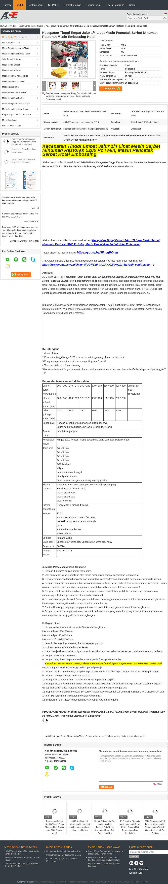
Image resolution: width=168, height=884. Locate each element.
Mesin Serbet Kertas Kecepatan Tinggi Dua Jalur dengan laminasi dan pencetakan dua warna (24, 142)
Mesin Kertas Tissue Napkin (31, 26)
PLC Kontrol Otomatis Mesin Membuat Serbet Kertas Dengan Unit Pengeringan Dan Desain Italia (130, 827)
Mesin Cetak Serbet (11, 65)
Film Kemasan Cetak (11, 125)
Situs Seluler (135, 873)
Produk (19, 5)
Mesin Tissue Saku (10, 87)
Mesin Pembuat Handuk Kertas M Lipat (63, 855)
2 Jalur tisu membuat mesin (132, 736)
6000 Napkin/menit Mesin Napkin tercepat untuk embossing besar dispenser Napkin (79, 825)
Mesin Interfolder (9, 120)
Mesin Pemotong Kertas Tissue (16, 48)
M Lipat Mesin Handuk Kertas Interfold (63, 851)
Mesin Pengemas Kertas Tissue (16, 54)
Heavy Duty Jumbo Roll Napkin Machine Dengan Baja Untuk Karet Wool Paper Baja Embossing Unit (104, 827)
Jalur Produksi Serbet (11, 59)
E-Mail (132, 868)
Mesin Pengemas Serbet (13, 98)
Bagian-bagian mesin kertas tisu (16, 114)
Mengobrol (112, 88)
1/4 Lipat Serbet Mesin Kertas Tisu (67, 736)
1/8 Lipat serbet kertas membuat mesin (101, 736)
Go (164, 18)
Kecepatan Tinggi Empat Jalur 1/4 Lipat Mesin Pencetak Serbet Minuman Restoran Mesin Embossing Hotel (71, 96)
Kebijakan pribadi (25, 882)
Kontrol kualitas (72, 5)
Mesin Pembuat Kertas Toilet (15, 76)
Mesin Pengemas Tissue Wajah (16, 103)
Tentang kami (35, 5)
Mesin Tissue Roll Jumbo (13, 81)
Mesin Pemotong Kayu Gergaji (15, 109)
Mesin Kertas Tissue (11, 43)
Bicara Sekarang (115, 5)
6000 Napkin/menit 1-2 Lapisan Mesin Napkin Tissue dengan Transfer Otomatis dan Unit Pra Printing (155, 827)
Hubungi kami (93, 5)
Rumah (7, 5)
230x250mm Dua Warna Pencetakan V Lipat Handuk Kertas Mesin (105, 852)
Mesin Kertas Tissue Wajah (14, 92)
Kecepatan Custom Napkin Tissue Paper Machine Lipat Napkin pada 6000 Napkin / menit (54, 827)
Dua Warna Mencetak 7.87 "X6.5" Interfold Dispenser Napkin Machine (104, 858)
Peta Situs (142, 868)
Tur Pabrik (53, 5)
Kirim (134, 856)
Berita (132, 5)
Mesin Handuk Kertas (11, 70)
